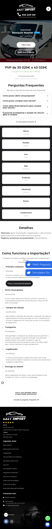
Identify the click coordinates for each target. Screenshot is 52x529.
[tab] (26, 95)
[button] (26, 45)
